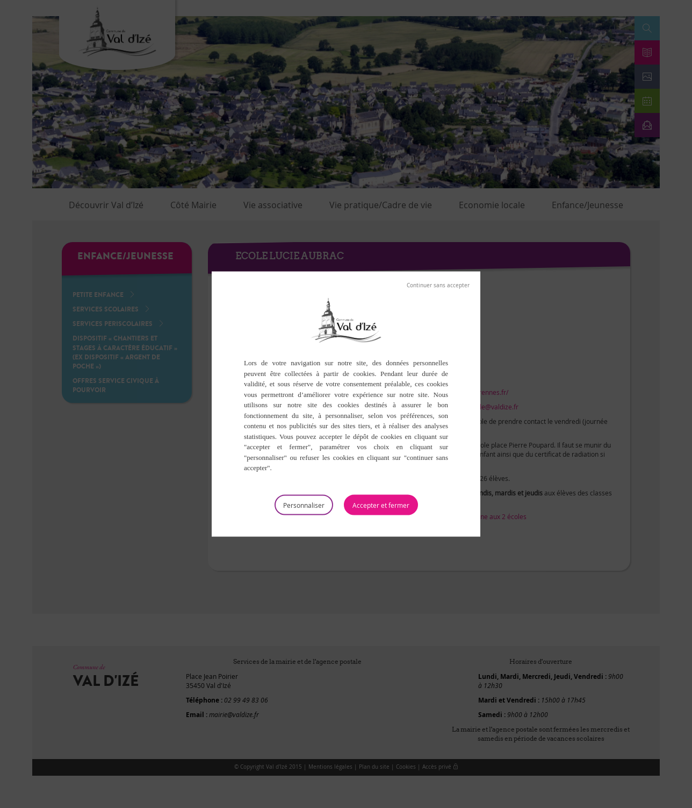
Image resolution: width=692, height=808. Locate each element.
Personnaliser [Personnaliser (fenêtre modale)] (304, 504)
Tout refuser (438, 285)
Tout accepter (381, 504)
